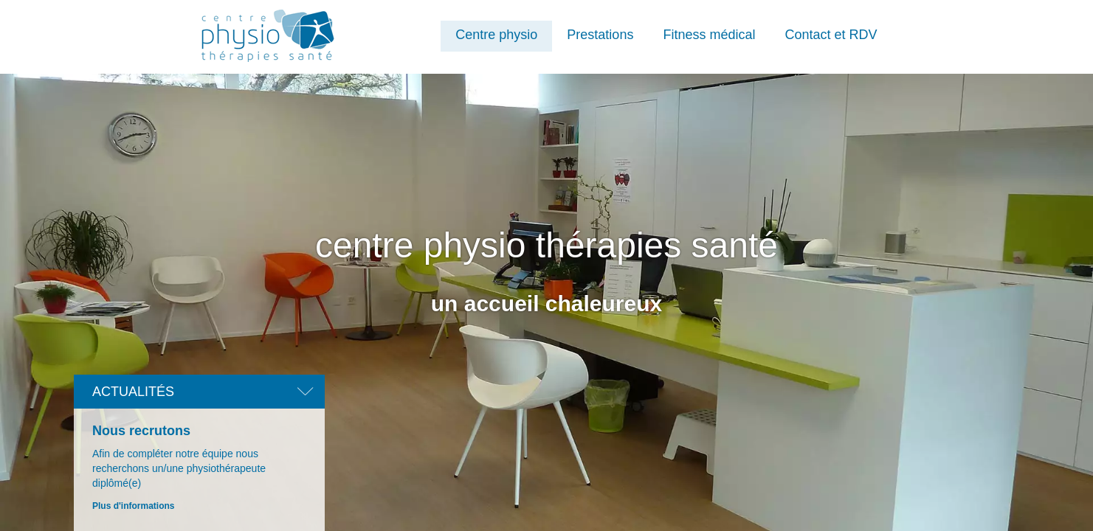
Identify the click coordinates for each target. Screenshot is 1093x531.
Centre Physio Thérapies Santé (270, 36)
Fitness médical (709, 34)
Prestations (600, 34)
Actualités (133, 391)
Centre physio (496, 34)
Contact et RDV (831, 34)
